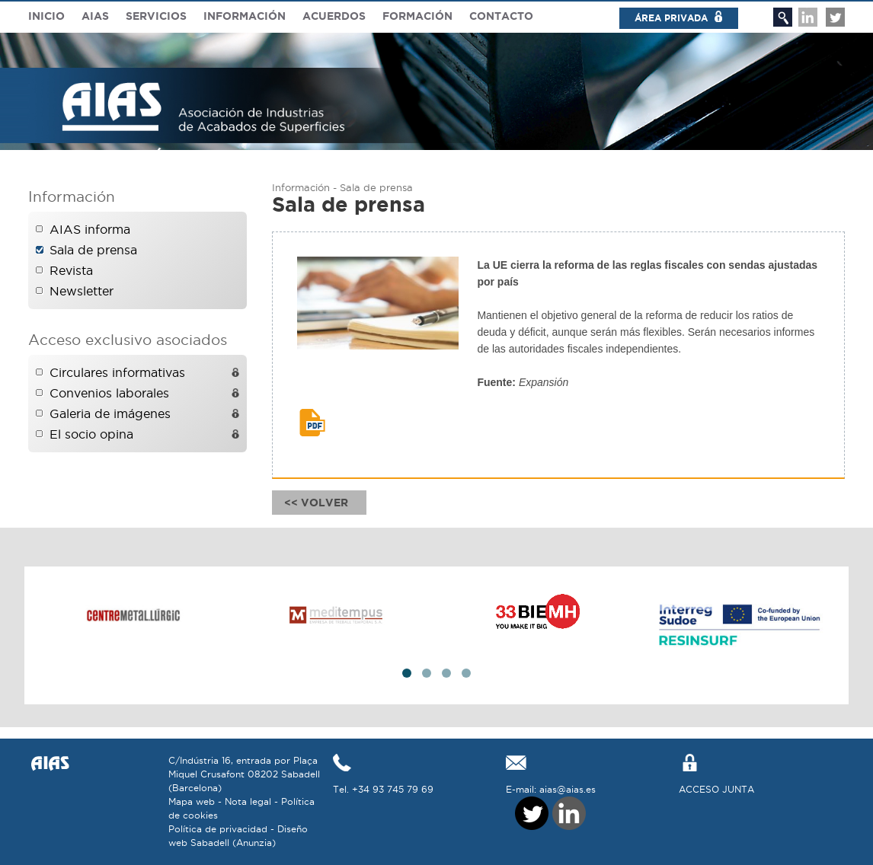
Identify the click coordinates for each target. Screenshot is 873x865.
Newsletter (82, 291)
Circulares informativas (117, 372)
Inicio (46, 16)
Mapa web (191, 801)
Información (244, 16)
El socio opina (91, 434)
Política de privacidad (217, 829)
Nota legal (248, 801)
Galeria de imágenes (110, 413)
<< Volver (319, 502)
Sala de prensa (93, 250)
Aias (95, 16)
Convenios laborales (109, 393)
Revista (71, 270)
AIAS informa (90, 229)
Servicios (156, 16)
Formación (417, 16)
